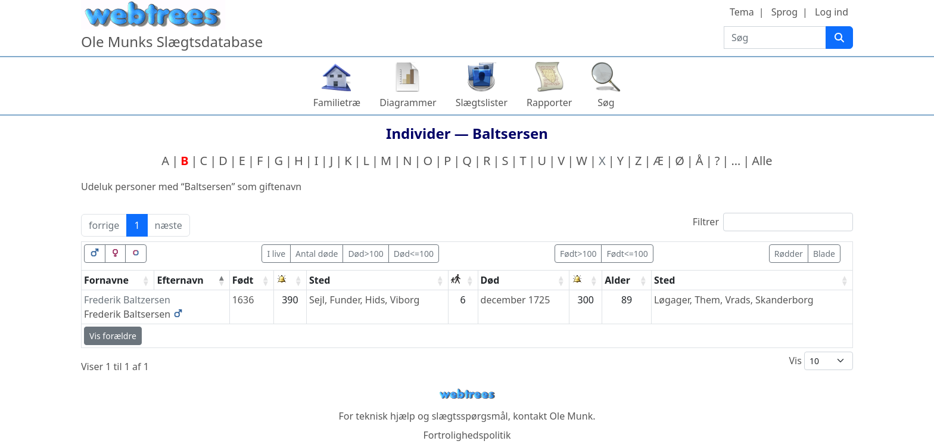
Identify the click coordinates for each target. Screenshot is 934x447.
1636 (243, 299)
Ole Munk (571, 416)
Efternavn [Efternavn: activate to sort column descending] (180, 280)
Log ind (831, 11)
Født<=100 (626, 253)
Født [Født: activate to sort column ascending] (243, 280)
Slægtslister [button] (482, 102)
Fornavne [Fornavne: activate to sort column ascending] (106, 280)
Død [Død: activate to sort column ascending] (490, 280)
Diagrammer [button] (407, 102)
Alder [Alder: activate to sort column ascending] (617, 280)
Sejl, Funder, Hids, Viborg (364, 299)
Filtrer (773, 222)
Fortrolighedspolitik (466, 435)
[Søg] (839, 37)
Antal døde (316, 253)
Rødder (788, 253)
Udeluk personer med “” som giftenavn (191, 186)
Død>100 (365, 253)
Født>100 (578, 253)
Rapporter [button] (549, 102)
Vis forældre (112, 336)
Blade (824, 253)
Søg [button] (605, 102)
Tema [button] (742, 11)
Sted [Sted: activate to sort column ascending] (319, 280)
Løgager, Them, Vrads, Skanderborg (734, 299)
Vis (821, 361)
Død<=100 (414, 253)
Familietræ (337, 102)
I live (276, 253)
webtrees (467, 394)
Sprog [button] (784, 11)
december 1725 (515, 299)
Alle (762, 161)
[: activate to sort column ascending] (290, 280)
